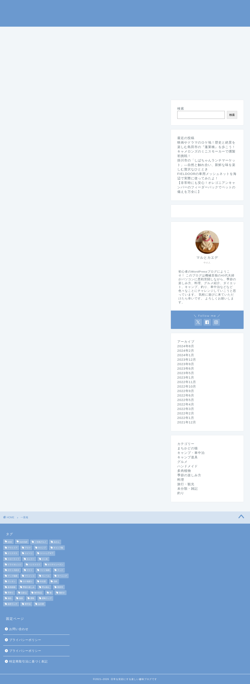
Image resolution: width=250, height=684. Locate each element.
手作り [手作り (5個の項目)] (10, 593)
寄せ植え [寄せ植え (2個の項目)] (46, 587)
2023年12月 (186, 359)
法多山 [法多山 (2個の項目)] (24, 593)
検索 (180, 108)
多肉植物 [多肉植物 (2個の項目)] (11, 587)
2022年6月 (185, 395)
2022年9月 (185, 391)
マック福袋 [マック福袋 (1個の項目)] (12, 576)
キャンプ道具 (96, 32)
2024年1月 (185, 355)
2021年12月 (186, 422)
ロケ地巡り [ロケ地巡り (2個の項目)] (28, 582)
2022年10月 (186, 386)
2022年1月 (185, 418)
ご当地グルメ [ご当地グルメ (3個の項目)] (40, 542)
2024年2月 (185, 350)
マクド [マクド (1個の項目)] (30, 570)
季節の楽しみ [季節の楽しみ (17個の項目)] (28, 587)
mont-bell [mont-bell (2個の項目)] (23, 542)
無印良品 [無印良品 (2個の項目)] (38, 593)
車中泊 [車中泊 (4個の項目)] (28, 604)
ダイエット (53, 41)
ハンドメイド (84, 41)
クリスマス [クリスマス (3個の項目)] (12, 553)
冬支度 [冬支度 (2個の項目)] (43, 582)
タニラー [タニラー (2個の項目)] (30, 559)
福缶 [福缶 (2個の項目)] (10, 598)
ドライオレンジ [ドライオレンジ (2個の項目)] (14, 564)
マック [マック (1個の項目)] (60, 570)
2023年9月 (185, 364)
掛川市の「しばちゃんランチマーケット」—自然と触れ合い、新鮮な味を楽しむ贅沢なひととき (206, 164)
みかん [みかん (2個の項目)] (56, 542)
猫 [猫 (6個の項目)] (51, 593)
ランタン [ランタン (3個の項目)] (11, 582)
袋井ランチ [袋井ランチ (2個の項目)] (12, 604)
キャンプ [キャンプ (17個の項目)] (42, 548)
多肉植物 (184, 470)
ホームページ (21, 32)
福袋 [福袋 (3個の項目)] (21, 598)
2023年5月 (185, 373)
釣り (122, 32)
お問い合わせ (18, 629)
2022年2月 (185, 413)
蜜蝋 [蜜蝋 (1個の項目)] (32, 598)
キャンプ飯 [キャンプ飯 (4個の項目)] (58, 548)
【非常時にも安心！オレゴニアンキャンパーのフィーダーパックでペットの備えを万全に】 (206, 187)
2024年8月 (185, 346)
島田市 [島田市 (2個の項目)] (60, 587)
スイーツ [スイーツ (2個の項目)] (29, 553)
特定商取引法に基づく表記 (28, 661)
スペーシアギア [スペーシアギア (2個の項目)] (46, 553)
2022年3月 (185, 409)
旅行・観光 (225, 32)
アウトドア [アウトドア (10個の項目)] (12, 548)
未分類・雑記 (118, 41)
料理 (178, 32)
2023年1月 (185, 377)
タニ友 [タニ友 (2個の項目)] (45, 559)
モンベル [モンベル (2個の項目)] (46, 576)
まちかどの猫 (21, 41)
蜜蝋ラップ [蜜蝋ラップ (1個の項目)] (47, 598)
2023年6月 (185, 368)
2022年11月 (186, 382)
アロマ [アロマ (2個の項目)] (28, 548)
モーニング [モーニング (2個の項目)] (62, 576)
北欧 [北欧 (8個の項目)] (55, 582)
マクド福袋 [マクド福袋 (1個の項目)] (45, 570)
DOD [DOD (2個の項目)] (10, 542)
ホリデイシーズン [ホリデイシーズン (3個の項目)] (55, 564)
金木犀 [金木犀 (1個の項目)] (41, 604)
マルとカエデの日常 (125, 13)
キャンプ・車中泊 (58, 32)
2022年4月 (185, 404)
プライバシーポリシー (25, 640)
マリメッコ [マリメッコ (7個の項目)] (29, 576)
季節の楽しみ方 (150, 32)
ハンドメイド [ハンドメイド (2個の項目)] (34, 564)
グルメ (199, 32)
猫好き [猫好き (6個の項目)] (62, 593)
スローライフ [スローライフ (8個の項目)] (13, 559)
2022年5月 (185, 400)
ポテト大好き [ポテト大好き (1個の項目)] (13, 570)
